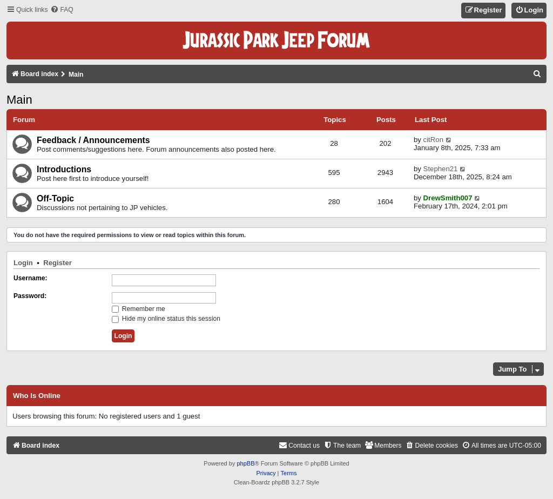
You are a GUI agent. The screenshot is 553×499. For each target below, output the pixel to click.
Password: (30, 296)
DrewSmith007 (448, 198)
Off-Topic (55, 198)
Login (23, 263)
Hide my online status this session (166, 318)
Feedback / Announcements (93, 140)
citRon (433, 140)
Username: (31, 278)
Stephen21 (440, 169)
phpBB (245, 463)
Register (57, 263)
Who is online (36, 396)
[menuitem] (61, 10)
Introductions (64, 169)
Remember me (138, 309)
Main (19, 99)
